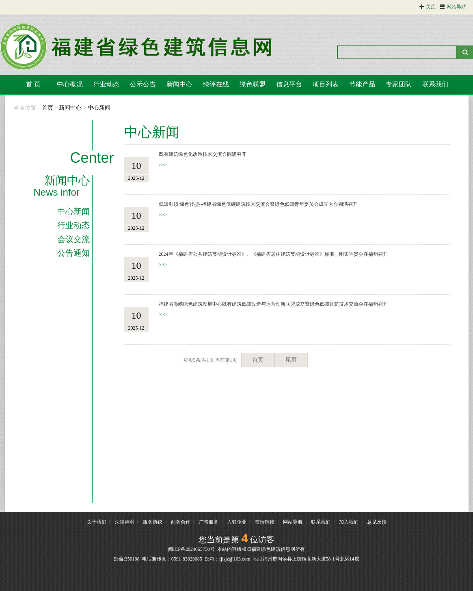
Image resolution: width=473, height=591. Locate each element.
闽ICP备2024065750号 (191, 549)
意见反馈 (377, 522)
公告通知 (73, 252)
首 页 (33, 84)
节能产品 (362, 84)
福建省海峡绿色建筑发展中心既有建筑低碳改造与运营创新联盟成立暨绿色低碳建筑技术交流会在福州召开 (273, 304)
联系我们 (435, 84)
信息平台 (289, 84)
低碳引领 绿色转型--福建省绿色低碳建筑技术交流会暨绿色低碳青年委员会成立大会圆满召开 (258, 204)
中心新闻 (99, 108)
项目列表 (326, 84)
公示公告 (143, 84)
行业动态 (106, 84)
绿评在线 (216, 84)
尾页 (291, 360)
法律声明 (124, 522)
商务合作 (180, 522)
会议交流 (73, 239)
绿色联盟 (253, 84)
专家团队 (399, 84)
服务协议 (152, 522)
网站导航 (292, 522)
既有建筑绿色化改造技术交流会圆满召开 (202, 154)
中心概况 (70, 84)
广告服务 (208, 522)
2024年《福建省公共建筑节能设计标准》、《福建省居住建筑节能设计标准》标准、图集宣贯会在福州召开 (273, 254)
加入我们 (349, 522)
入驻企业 (236, 522)
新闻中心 (179, 84)
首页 (47, 108)
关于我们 (96, 522)
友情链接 (264, 522)
